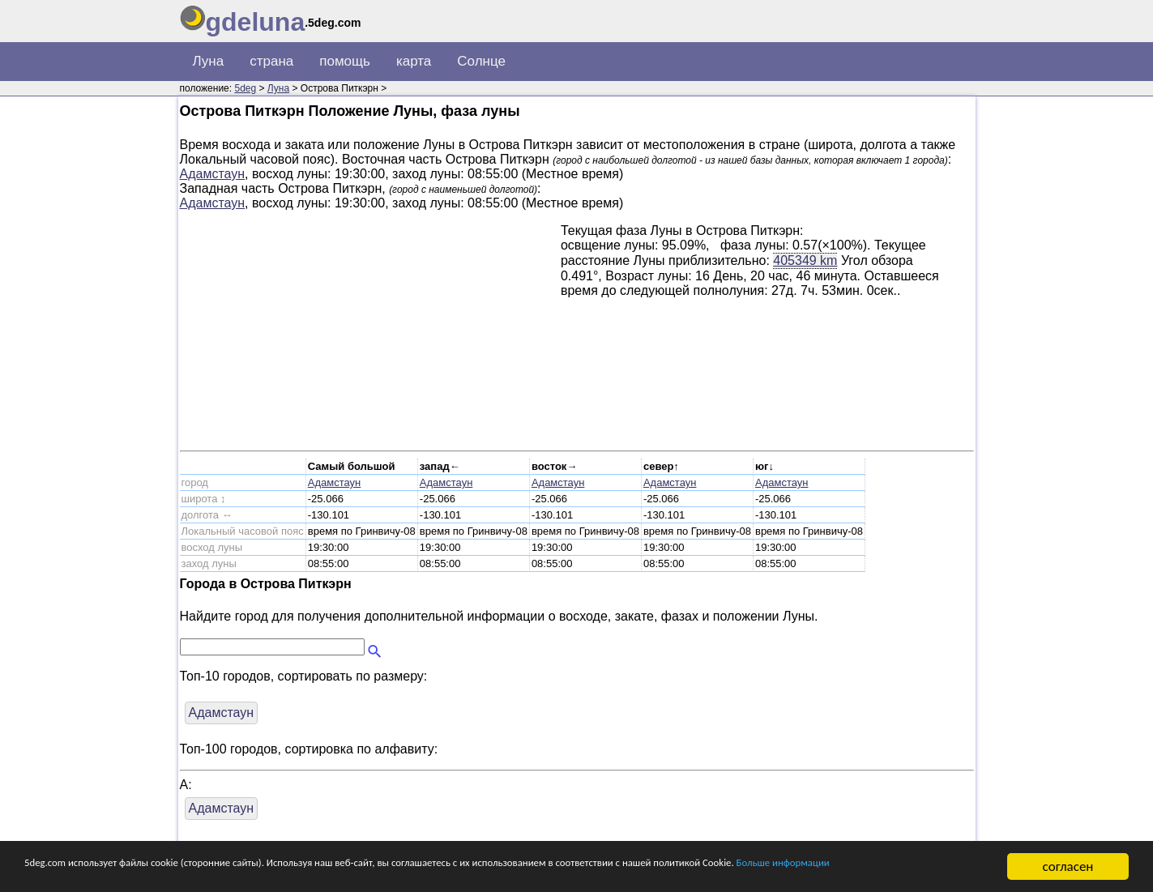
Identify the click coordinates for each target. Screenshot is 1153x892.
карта (413, 61)
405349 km (805, 260)
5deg (245, 88)
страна (271, 61)
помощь (344, 61)
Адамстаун (213, 174)
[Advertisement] (370, 337)
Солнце (481, 61)
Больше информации (86, 873)
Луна (208, 61)
